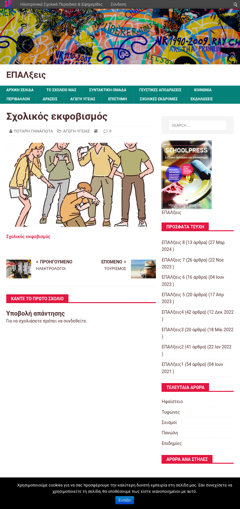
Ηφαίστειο (172, 401)
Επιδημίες (172, 443)
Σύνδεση (118, 4)
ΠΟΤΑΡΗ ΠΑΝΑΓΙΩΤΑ (33, 131)
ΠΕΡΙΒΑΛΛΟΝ (18, 99)
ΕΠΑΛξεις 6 (173, 277)
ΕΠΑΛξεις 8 (173, 242)
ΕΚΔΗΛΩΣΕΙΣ (202, 99)
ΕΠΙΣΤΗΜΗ (117, 99)
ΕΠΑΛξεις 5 (173, 294)
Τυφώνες (171, 412)
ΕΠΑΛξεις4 (173, 312)
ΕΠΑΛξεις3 (173, 329)
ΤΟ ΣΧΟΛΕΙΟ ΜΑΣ (62, 90)
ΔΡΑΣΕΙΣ (49, 99)
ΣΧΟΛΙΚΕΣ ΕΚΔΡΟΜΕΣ (159, 99)
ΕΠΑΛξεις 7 (173, 259)
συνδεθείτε (74, 320)
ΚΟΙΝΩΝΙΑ (203, 90)
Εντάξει (125, 500)
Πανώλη (170, 432)
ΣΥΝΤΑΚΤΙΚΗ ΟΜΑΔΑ (107, 90)
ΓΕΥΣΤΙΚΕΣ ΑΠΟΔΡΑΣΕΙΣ (160, 90)
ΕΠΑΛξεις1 (173, 364)
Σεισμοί (169, 422)
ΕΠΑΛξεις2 (173, 346)
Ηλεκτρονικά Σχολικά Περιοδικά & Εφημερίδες (61, 4)
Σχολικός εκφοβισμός (28, 236)
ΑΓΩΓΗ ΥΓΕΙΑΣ (82, 99)
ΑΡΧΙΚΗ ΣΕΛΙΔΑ (20, 90)
